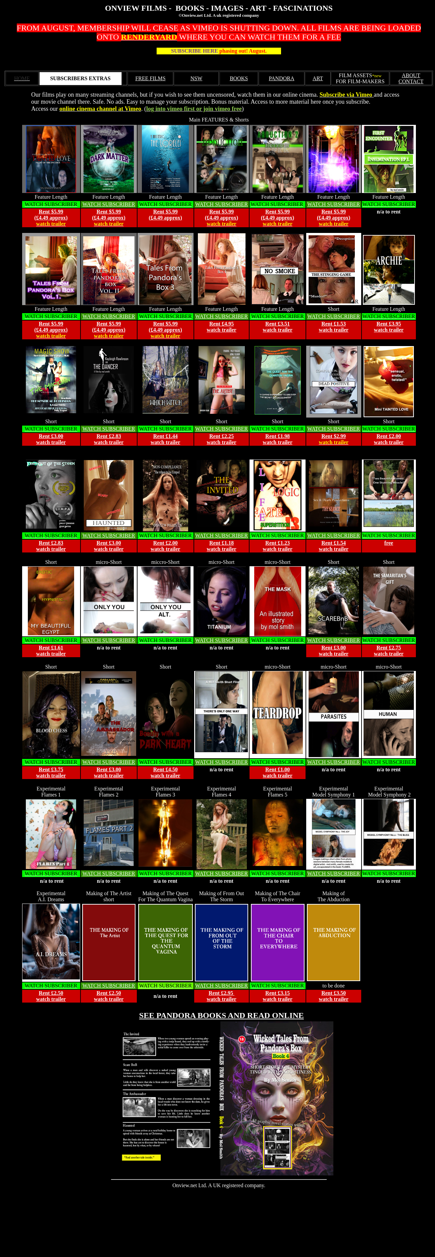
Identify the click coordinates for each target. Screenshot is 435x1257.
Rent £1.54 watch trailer (333, 546)
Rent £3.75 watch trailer (51, 772)
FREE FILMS (150, 78)
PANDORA (281, 78)
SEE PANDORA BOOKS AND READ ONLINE (221, 1015)
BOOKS (239, 78)
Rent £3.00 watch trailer (51, 439)
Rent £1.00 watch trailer (277, 772)
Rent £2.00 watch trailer (165, 546)
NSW (197, 78)
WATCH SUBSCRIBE (219, 316)
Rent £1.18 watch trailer (221, 546)
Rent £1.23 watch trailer (277, 546)
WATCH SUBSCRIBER (109, 204)
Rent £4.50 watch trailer (165, 772)
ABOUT (411, 75)
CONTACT (410, 81)
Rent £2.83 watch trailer (108, 439)
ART (318, 78)
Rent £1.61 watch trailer (51, 651)
